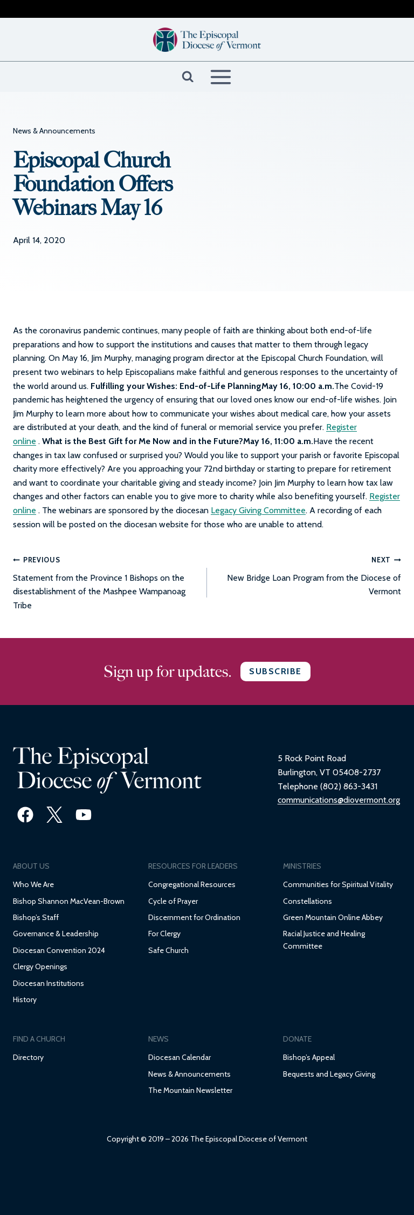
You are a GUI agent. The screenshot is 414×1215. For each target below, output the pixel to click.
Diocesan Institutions (48, 983)
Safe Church (168, 950)
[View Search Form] (188, 77)
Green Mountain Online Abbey (333, 917)
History (25, 999)
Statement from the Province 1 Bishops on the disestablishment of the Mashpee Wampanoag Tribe (105, 581)
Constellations (307, 901)
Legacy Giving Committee (258, 510)
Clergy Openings (40, 966)
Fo (152, 933)
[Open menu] (220, 77)
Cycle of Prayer (173, 901)
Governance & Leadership (56, 933)
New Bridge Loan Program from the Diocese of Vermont (308, 574)
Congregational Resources (192, 884)
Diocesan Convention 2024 (59, 950)
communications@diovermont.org (339, 800)
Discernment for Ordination (194, 917)
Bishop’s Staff (36, 917)
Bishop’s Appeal (309, 1057)
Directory (28, 1057)
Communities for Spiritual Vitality (338, 884)
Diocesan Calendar (179, 1057)
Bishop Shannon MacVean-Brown (69, 901)
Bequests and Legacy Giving (329, 1074)
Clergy (169, 933)
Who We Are (33, 884)
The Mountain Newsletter (190, 1090)
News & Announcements (54, 131)
